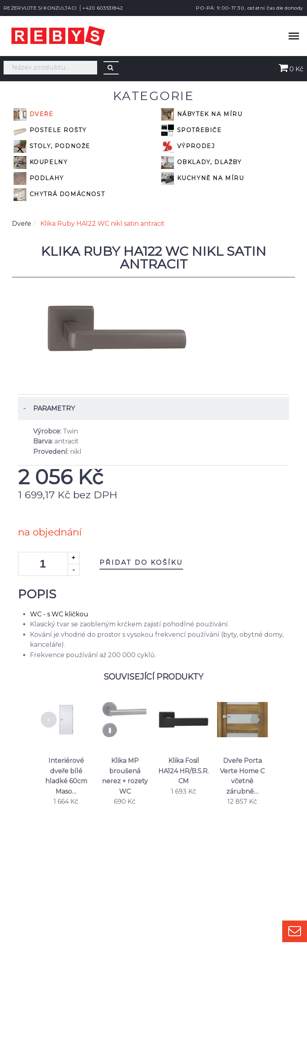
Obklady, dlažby (201, 162)
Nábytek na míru (202, 114)
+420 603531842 (102, 8)
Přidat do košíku (141, 562)
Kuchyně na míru (202, 178)
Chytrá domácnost (59, 194)
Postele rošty (50, 130)
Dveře (34, 114)
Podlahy (39, 178)
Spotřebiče (191, 130)
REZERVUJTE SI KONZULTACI (40, 8)
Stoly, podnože (52, 146)
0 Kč (291, 69)
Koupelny (41, 162)
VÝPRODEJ (188, 146)
